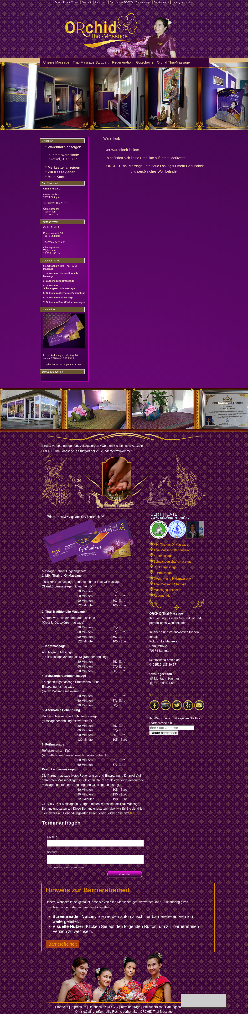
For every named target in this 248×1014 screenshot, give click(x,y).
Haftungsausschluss (179, 1007)
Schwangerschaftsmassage (170, 561)
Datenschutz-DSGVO (103, 1007)
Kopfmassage (161, 556)
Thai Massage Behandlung (169, 550)
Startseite (61, 1007)
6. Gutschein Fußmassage (58, 297)
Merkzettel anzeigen (64, 167)
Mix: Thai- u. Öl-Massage (168, 544)
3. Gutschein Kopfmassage (58, 280)
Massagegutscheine (165, 590)
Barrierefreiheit (62, 944)
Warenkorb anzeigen (64, 147)
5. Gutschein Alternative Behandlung (64, 293)
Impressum (78, 1007)
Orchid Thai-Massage (173, 62)
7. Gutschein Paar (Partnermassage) (64, 302)
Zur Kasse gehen (61, 172)
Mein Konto (57, 177)
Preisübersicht (153, 1007)
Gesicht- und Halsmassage (170, 578)
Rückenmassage (163, 567)
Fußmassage (160, 573)
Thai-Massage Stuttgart (90, 62)
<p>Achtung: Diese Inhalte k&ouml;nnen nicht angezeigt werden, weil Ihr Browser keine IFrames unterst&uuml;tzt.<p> (95, 856)
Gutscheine (144, 62)
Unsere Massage (56, 62)
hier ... (134, 813)
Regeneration (122, 62)
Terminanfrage (130, 1007)
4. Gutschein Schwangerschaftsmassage (59, 287)
